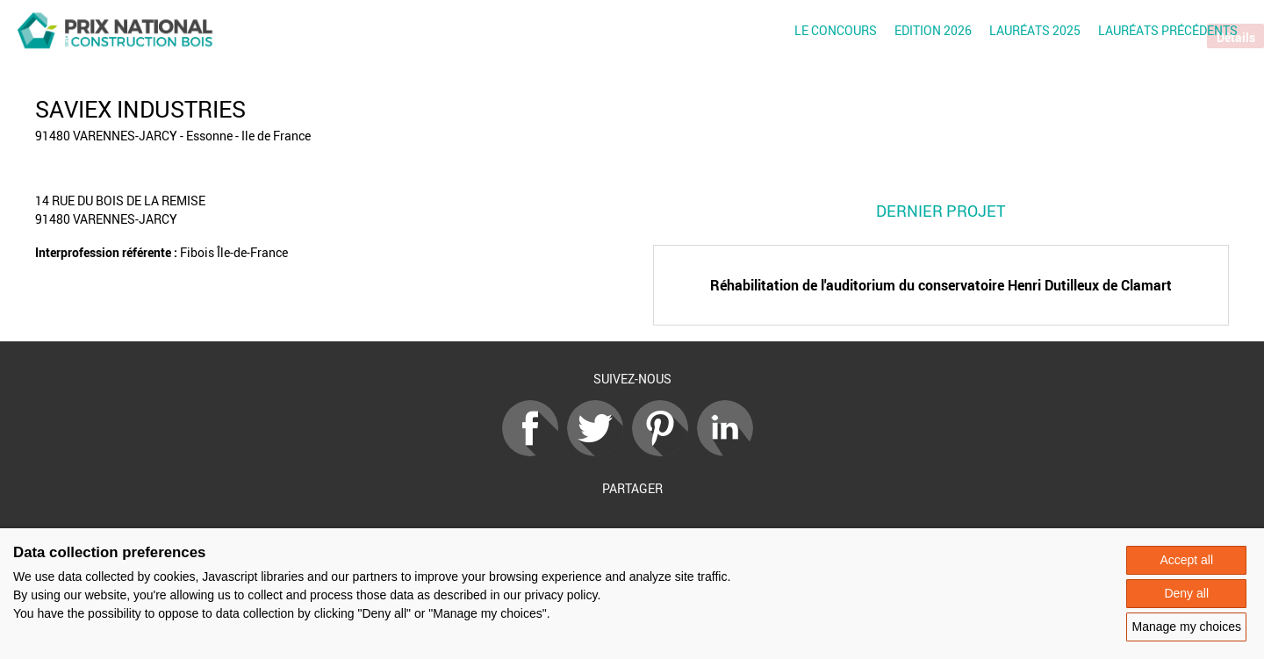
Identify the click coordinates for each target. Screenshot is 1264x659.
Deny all (1186, 593)
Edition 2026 (933, 30)
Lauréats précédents (1168, 30)
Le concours (835, 30)
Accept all (1186, 560)
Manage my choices (1186, 627)
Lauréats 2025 (1035, 30)
